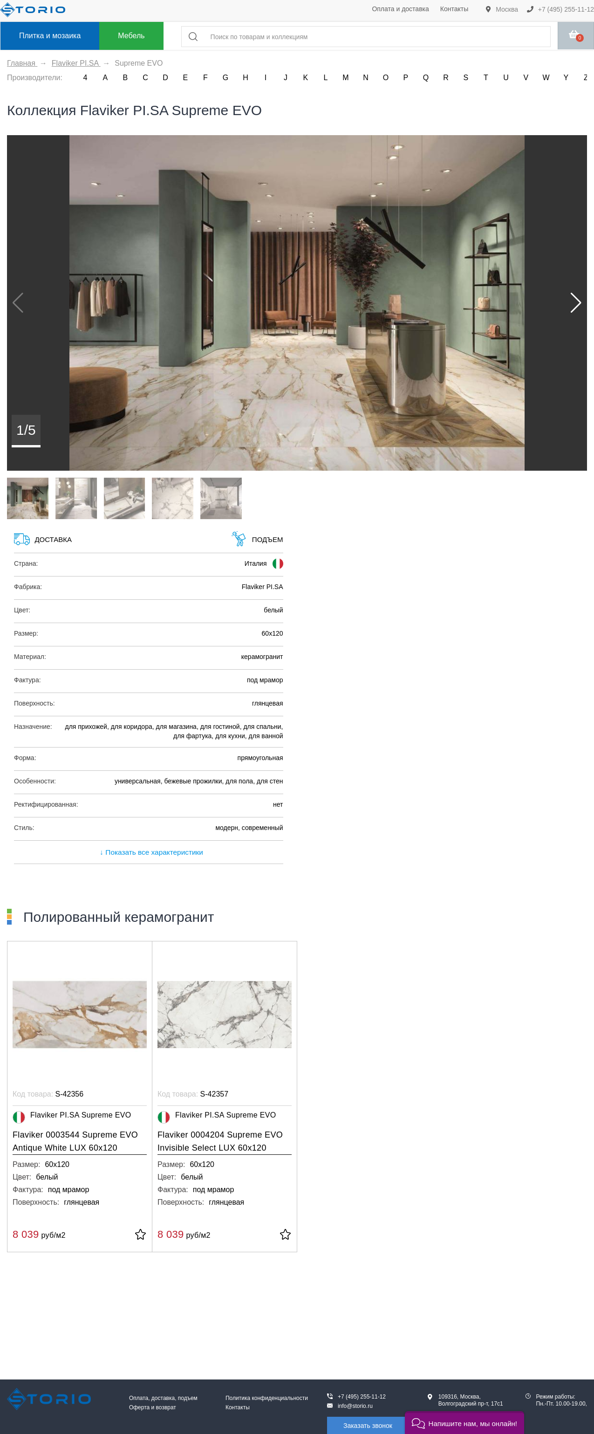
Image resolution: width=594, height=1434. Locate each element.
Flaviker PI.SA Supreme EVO (72, 1117)
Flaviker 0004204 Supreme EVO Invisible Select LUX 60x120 (220, 1141)
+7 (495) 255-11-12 (560, 9)
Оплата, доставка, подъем (163, 1398)
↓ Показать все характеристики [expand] (148, 852)
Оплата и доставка (400, 9)
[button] (576, 303)
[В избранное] (140, 1235)
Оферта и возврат (152, 1407)
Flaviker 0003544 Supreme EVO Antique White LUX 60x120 (75, 1141)
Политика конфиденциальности (266, 1398)
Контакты (454, 9)
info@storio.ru (355, 1406)
